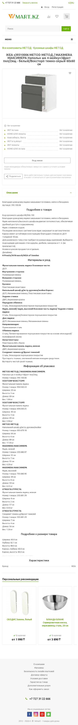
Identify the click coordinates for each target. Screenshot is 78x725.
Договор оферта (39, 675)
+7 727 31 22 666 (12, 3)
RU (73, 3)
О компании (39, 664)
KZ (69, 3)
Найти (66, 29)
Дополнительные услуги (39, 685)
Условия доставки (39, 678)
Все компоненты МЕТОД (16, 47)
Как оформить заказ (39, 689)
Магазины (39, 668)
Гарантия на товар (39, 682)
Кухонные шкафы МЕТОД (48, 47)
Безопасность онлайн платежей (39, 671)
